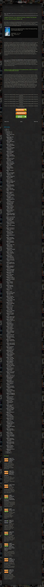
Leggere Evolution (9, 179)
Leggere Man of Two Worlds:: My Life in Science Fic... (10, 419)
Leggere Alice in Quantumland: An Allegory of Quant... (10, 323)
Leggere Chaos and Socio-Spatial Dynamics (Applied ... (10, 406)
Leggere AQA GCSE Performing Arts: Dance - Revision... (10, 351)
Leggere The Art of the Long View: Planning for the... (10, 260)
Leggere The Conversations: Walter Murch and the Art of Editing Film (9, 473)
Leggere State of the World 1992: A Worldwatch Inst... (9, 138)
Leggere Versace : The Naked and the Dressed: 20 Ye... (10, 245)
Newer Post (6, 121)
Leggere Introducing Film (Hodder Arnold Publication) (10, 439)
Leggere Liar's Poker (10, 161)
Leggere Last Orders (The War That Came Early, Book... (10, 365)
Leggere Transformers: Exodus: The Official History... (10, 435)
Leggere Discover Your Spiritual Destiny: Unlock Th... (10, 211)
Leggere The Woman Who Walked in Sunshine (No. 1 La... (10, 347)
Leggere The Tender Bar (10, 217)
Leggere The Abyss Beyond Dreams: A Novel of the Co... (10, 446)
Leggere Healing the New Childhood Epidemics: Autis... (10, 362)
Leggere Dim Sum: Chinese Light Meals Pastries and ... (10, 303)
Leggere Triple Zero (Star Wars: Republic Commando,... (10, 145)
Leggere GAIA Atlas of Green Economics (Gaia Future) (10, 152)
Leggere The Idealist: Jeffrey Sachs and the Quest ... (10, 155)
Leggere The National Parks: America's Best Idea (10, 340)
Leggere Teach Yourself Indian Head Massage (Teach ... (10, 344)
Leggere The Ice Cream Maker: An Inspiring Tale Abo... (10, 372)
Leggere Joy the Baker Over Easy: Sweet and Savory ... (10, 409)
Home (22, 5)
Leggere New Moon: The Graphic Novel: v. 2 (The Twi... (10, 430)
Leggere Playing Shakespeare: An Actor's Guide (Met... (10, 256)
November (8, 133)
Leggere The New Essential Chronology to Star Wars (10, 390)
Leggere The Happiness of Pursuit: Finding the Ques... (10, 394)
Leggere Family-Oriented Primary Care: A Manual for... (10, 415)
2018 (6, 129)
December (8, 131)
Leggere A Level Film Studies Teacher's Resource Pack (10, 207)
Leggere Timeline (9, 329)
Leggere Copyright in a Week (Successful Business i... (10, 267)
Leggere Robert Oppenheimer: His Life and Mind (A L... (10, 381)
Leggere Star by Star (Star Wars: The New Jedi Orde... (10, 337)
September (8, 452)
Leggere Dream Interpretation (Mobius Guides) (10, 426)
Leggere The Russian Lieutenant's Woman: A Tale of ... (10, 387)
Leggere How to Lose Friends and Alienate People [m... (10, 185)
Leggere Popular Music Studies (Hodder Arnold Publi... (10, 355)
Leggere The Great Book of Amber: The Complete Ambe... (10, 297)
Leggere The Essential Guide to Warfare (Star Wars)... (10, 164)
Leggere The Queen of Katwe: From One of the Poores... (10, 229)
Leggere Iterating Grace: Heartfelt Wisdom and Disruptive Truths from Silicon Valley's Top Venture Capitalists (9, 547)
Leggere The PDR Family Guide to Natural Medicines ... (10, 327)
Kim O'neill (8, 13)
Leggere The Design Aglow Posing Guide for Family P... (10, 238)
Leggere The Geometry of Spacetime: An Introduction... (10, 148)
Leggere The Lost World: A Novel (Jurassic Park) (9, 308)
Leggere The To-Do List (10, 375)
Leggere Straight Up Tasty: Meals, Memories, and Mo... (10, 193)
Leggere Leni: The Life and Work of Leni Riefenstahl (10, 159)
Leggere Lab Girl (9, 291)
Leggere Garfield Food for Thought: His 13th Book (10, 263)
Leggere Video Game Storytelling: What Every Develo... (10, 219)
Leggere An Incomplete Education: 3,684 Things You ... (10, 173)
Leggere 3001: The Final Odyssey (11, 533)
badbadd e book (22, 2)
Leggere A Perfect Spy (10, 334)
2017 (6, 130)
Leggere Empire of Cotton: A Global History (9, 282)
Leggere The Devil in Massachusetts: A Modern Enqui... (10, 369)
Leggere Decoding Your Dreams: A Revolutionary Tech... (10, 200)
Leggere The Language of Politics (11, 521)
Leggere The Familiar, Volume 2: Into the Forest (10, 314)
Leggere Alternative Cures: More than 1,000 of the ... (9, 286)
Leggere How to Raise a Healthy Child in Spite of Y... (10, 214)
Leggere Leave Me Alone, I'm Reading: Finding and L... (10, 252)
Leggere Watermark (9, 188)
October (7, 451)
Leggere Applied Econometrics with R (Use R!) (10, 141)
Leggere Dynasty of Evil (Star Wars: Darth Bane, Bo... (10, 293)
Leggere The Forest (9, 305)
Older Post (36, 121)
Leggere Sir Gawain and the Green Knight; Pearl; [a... (10, 182)
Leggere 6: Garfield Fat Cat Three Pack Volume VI (10, 177)
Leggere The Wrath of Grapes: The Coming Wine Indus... (10, 223)
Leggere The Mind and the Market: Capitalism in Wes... (10, 196)
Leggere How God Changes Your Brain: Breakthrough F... (10, 422)
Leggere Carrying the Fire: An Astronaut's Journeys (10, 242)
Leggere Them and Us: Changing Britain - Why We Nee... (10, 377)
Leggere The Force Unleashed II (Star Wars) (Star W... (10, 232)
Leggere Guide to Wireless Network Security (9, 167)
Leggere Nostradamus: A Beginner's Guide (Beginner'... (10, 332)
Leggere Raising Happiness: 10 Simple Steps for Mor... (10, 249)
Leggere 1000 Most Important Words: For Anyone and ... (10, 320)
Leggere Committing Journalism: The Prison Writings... (9, 204)
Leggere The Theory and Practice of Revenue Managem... (10, 397)
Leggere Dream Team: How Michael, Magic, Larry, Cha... (10, 443)
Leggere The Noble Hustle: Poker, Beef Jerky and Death (10, 358)
